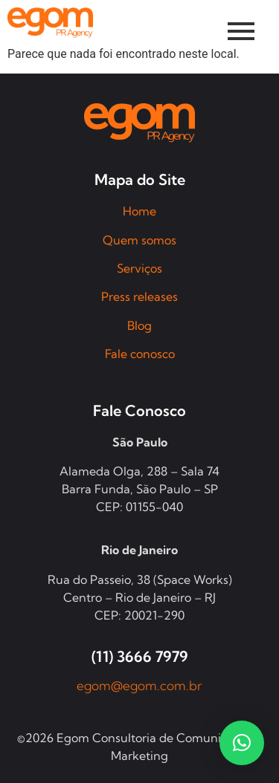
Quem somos (139, 240)
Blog (139, 325)
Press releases (139, 296)
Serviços (139, 268)
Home (139, 211)
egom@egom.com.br (139, 685)
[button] (241, 743)
